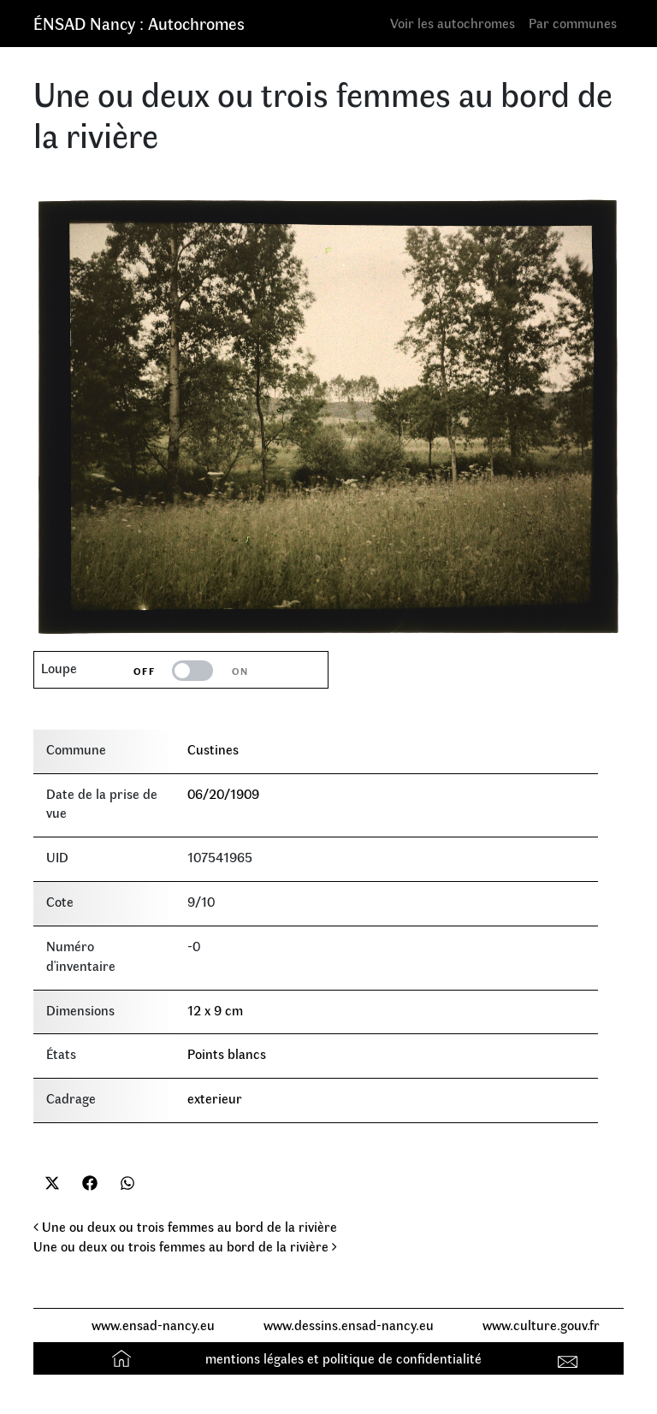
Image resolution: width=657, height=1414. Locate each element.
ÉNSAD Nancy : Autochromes (139, 22)
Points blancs (226, 1053)
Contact (570, 1358)
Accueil (123, 1358)
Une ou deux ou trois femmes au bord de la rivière (185, 1226)
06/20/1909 (223, 793)
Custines (213, 749)
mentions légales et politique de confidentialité (343, 1358)
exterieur (214, 1098)
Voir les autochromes (452, 23)
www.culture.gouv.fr (541, 1325)
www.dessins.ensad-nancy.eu (348, 1325)
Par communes (573, 23)
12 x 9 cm (215, 1010)
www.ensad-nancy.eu (153, 1325)
